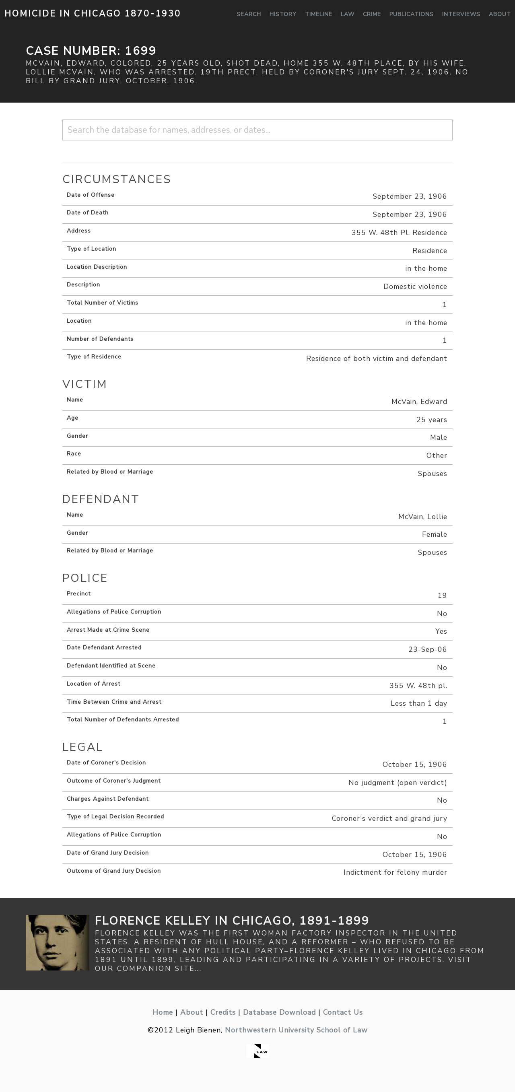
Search (249, 14)
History (283, 14)
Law (347, 14)
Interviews (461, 14)
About (500, 14)
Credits (223, 1012)
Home (162, 1012)
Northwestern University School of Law (296, 1030)
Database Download (279, 1012)
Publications (411, 14)
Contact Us (343, 1012)
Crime (372, 14)
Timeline (318, 14)
